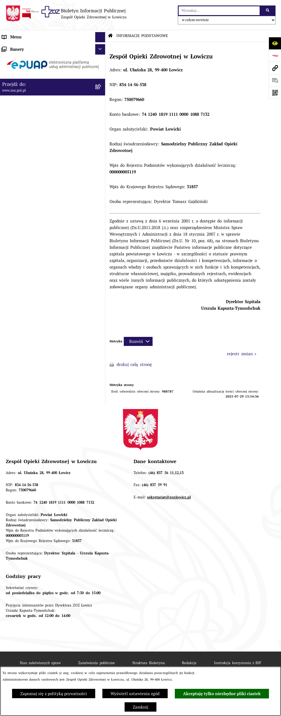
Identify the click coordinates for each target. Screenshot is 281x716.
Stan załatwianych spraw (40, 663)
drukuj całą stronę (134, 364)
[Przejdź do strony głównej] (66, 13)
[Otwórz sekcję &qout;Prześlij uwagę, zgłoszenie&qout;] (275, 80)
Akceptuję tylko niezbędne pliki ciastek (222, 694)
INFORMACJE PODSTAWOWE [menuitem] (29, 47)
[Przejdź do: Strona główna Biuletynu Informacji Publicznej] (110, 36)
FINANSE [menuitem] (10, 129)
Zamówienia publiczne (96, 663)
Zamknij (140, 707)
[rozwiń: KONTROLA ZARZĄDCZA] (101, 119)
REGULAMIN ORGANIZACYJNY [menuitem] (31, 68)
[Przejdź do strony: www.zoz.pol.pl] (275, 68)
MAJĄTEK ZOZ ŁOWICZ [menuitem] (24, 109)
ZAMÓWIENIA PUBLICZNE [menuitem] (27, 154)
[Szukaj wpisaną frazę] (268, 10)
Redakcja (189, 663)
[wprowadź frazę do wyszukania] (219, 10)
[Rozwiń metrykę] (138, 341)
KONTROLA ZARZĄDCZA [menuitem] (26, 119)
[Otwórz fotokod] (275, 92)
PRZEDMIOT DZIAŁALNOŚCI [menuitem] (29, 88)
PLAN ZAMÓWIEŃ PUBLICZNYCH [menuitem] (34, 164)
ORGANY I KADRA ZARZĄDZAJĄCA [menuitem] (36, 78)
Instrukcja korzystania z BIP (237, 663)
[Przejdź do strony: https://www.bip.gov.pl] (275, 55)
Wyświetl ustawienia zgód (135, 693)
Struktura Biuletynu (148, 663)
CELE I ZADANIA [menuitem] (18, 98)
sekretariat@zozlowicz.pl (169, 497)
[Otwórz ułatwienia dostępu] (275, 43)
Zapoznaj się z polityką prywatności (53, 693)
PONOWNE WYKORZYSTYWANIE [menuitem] (34, 139)
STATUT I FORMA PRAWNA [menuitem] (28, 57)
